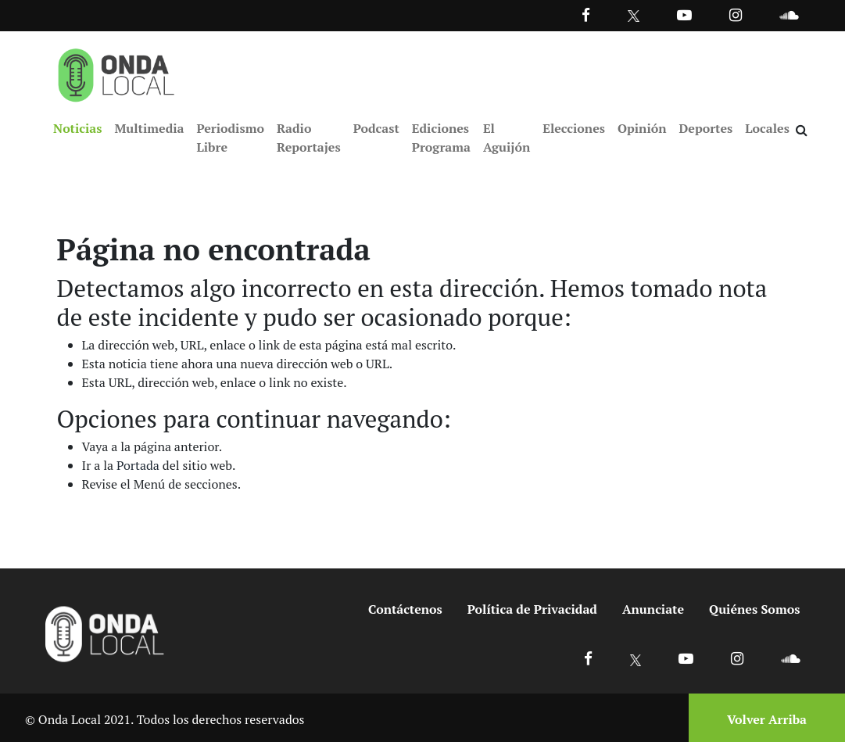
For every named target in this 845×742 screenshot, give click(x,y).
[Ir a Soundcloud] (790, 658)
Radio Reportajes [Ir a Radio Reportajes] (309, 138)
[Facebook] (586, 14)
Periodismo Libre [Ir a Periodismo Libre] (229, 138)
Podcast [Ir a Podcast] (376, 128)
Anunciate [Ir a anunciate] (653, 609)
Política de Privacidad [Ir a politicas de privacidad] (532, 609)
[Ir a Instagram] (735, 14)
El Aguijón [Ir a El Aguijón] (506, 138)
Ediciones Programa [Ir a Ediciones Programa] (441, 138)
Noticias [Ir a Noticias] (77, 128)
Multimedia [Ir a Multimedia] (149, 128)
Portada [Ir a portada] (137, 465)
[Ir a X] (636, 658)
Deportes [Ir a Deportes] (706, 128)
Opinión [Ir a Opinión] (642, 128)
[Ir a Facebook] (588, 658)
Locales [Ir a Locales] (767, 128)
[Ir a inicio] (116, 72)
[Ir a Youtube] (684, 14)
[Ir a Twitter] (633, 16)
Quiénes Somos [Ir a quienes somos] (754, 609)
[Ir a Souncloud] (788, 14)
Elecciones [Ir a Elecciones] (573, 128)
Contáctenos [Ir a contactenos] (405, 609)
